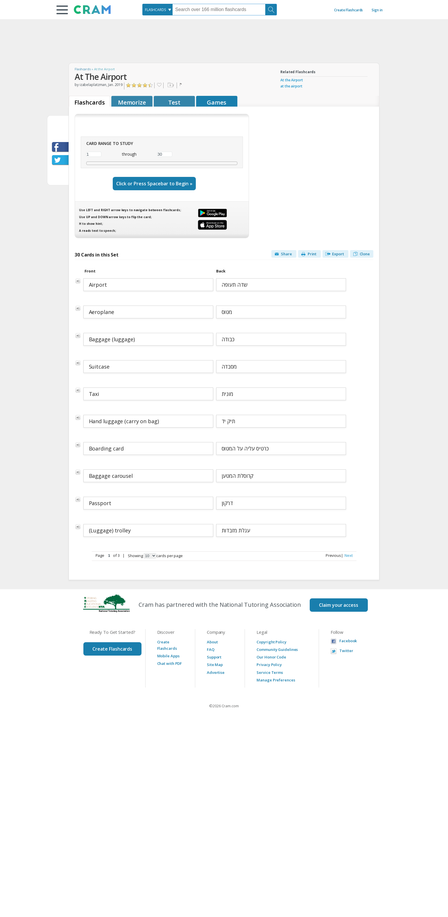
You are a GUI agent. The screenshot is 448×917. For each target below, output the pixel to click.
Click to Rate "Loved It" (150, 85)
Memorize (132, 102)
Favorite (159, 85)
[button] (62, 10)
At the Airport (291, 80)
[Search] (271, 9)
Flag (181, 85)
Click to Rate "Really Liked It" (145, 85)
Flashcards (83, 69)
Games (216, 102)
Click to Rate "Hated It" (128, 85)
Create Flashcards (348, 10)
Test (174, 102)
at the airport (291, 86)
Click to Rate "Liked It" (139, 85)
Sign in (377, 10)
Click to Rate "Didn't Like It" (134, 85)
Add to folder (170, 85)
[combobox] (157, 9)
